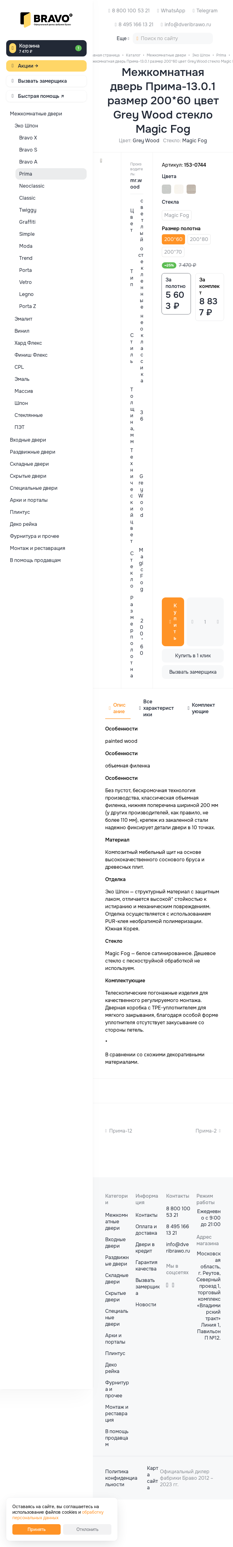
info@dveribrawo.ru (188, 24)
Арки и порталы (115, 1386)
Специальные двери (116, 1365)
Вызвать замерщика (42, 81)
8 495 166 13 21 (136, 24)
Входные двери (115, 1290)
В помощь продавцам (116, 1485)
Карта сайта (152, 1525)
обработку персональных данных (58, 1514)
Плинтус (115, 1401)
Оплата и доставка (146, 1277)
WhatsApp (173, 10)
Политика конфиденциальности (121, 1525)
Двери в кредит (145, 1295)
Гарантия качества (146, 1313)
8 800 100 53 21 (131, 10)
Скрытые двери (115, 1343)
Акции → (28, 66)
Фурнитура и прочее (117, 1436)
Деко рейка (112, 1415)
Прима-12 (120, 1131)
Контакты (146, 1262)
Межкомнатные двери (116, 1269)
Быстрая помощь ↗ (41, 96)
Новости (146, 1352)
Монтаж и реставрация (116, 1461)
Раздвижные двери (117, 1308)
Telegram (207, 10)
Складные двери (116, 1326)
